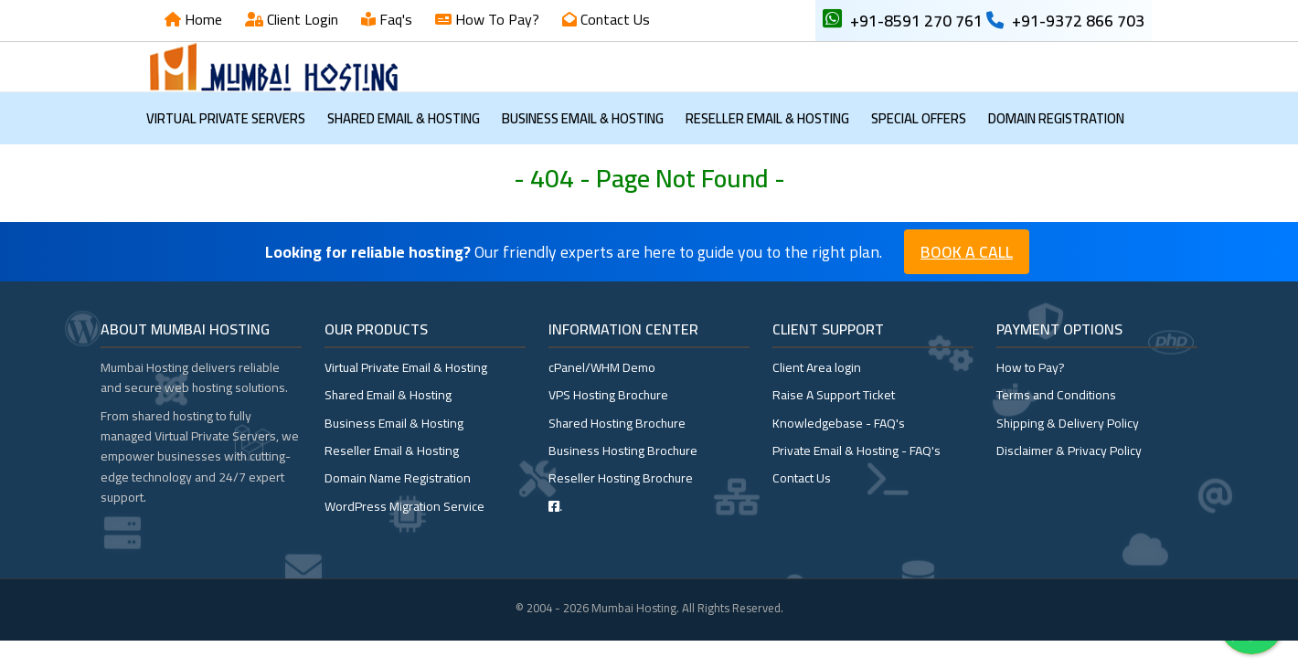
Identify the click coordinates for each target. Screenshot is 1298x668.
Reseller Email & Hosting (767, 145)
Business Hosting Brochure (622, 478)
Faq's (394, 19)
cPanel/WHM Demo (601, 395)
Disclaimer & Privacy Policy (1069, 478)
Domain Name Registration (397, 505)
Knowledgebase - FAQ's (838, 450)
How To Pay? (495, 19)
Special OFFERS (918, 145)
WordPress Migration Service (404, 534)
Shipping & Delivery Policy (1067, 450)
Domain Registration (1056, 145)
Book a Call (966, 279)
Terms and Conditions (1056, 422)
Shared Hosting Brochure (617, 450)
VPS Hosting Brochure (608, 422)
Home (201, 19)
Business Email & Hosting (583, 145)
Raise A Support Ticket (833, 422)
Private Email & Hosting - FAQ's (856, 478)
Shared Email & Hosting (403, 145)
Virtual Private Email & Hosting (405, 395)
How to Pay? (1030, 395)
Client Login (300, 19)
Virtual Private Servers (225, 145)
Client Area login (816, 395)
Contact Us (613, 19)
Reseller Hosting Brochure (620, 505)
